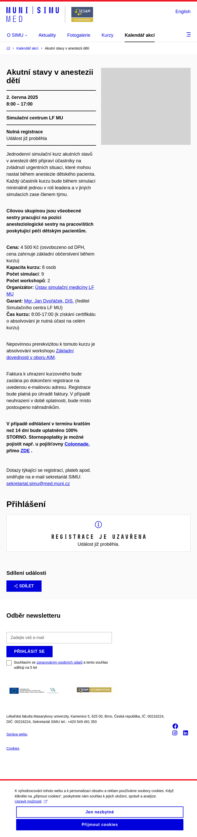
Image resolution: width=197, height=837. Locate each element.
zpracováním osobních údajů (60, 662)
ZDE (25, 450)
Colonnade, (77, 444)
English (183, 11)
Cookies (12, 748)
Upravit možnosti (31, 806)
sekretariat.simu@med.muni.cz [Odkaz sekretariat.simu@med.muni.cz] (38, 483)
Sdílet (24, 586)
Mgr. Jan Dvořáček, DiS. (49, 301)
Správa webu (16, 734)
